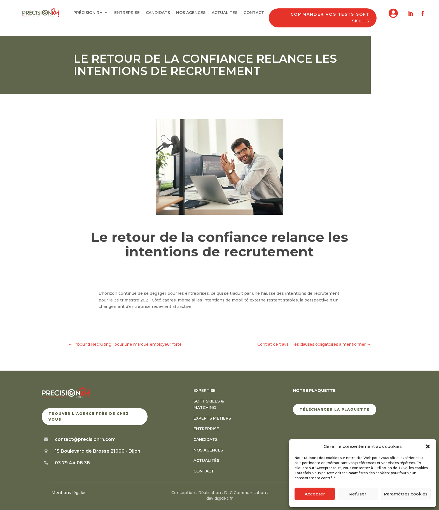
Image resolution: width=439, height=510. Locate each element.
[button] (428, 446)
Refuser (357, 494)
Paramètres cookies (406, 494)
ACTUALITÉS (224, 13)
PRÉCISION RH (87, 13)
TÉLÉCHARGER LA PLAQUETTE (335, 409)
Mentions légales (69, 492)
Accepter (315, 494)
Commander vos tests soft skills (330, 18)
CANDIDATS (158, 13)
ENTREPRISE (127, 13)
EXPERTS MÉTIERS (212, 418)
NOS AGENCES (191, 13)
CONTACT (254, 13)
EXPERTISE (204, 390)
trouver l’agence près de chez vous (88, 416)
